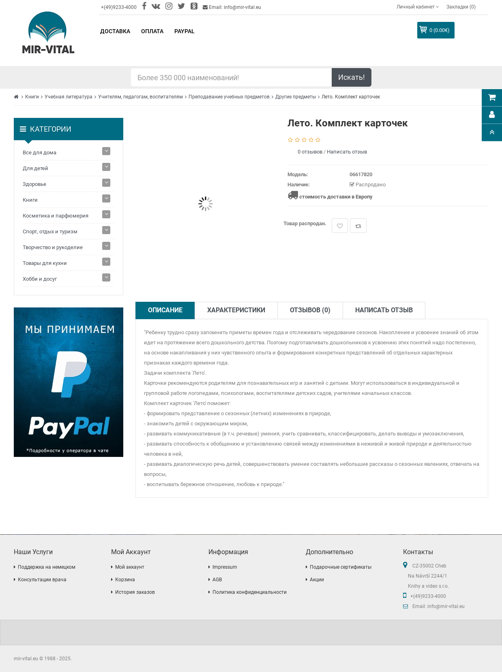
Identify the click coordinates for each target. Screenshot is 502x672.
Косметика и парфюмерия (55, 216)
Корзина (125, 579)
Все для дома (39, 152)
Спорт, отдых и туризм (50, 231)
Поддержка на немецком (46, 567)
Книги (32, 97)
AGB (217, 579)
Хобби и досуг (40, 279)
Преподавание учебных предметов (229, 97)
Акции (317, 579)
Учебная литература (68, 97)
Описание (165, 310)
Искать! (351, 77)
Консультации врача (42, 579)
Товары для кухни (45, 263)
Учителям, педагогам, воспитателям (140, 97)
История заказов (135, 592)
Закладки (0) (461, 7)
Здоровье (34, 184)
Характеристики (236, 310)
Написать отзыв (347, 152)
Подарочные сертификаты (340, 567)
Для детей (35, 168)
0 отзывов (310, 152)
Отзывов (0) (310, 310)
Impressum (224, 567)
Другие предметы (295, 97)
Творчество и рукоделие (53, 247)
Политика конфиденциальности (249, 592)
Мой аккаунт (129, 567)
